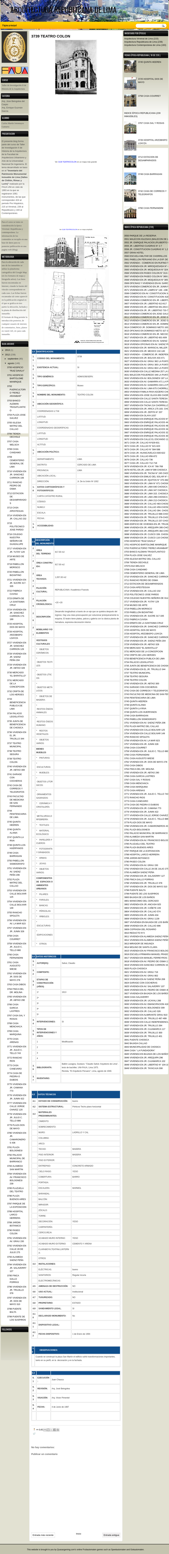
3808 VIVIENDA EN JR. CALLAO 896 (142, 925)
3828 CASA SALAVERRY (136, 997)
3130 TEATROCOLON (67, 162)
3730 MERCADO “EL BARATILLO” (141, 648)
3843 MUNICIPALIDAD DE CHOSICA (142, 1047)
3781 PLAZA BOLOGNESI (137, 829)
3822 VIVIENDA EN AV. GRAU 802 (141, 975)
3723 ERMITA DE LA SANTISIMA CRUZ (143, 623)
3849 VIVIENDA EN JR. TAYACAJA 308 (143, 1068)
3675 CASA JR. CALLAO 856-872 (140, 456)
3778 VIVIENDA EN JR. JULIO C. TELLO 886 (146, 819)
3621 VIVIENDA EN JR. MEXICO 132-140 (144, 351)
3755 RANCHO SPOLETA (137, 737)
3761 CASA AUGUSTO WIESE (139, 758)
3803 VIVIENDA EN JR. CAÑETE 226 (142, 908)
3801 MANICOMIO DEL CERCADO (141, 901)
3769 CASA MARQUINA (136, 787)
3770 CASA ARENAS (134, 790)
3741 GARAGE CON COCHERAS (140, 687)
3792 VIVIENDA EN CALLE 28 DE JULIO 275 (146, 868)
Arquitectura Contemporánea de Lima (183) (145, 45)
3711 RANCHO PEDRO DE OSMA (141, 580)
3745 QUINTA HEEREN (149, 62)
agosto (11, 363)
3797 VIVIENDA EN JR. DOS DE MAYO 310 (145, 886)
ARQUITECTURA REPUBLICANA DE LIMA (63, 9)
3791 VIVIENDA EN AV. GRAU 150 (141, 865)
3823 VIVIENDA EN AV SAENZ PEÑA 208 (144, 979)
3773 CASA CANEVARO (136, 801)
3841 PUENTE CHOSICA (136, 1039)
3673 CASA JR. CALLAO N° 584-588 (142, 449)
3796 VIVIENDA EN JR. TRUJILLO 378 (143, 883)
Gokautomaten (137, 1549)
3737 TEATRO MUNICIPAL (137, 673)
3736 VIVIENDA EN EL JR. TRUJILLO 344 (144, 669)
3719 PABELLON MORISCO (138, 608)
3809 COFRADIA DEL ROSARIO (140, 929)
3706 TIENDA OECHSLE (136, 562)
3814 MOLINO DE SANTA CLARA (140, 947)
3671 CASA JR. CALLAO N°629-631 (142, 442)
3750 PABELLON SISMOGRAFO (140, 719)
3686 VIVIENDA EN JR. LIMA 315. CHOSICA (146, 493)
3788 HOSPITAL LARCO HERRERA (142, 854)
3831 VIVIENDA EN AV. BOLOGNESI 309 (144, 1007)
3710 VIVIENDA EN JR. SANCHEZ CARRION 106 (16, 474)
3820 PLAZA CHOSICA (135, 968)
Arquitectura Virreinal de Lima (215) (141, 38)
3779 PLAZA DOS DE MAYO (138, 822)
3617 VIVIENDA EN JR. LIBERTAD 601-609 (145, 337)
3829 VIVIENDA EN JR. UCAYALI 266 (142, 1000)
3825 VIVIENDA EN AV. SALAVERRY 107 (144, 986)
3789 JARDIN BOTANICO (136, 858)
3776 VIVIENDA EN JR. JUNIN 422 (141, 812)
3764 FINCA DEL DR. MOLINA (139, 769)
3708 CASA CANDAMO (135, 569)
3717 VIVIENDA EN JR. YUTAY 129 (141, 601)
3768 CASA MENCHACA (136, 783)
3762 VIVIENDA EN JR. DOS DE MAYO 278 (145, 762)
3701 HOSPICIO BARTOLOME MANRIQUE (145, 544)
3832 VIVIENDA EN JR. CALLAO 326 (142, 1011)
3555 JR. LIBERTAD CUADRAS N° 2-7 (143, 246)
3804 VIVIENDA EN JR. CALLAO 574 (142, 911)
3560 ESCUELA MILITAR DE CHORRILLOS (145, 256)
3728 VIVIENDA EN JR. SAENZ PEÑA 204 (145, 641)
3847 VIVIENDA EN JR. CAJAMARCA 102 (144, 1061)
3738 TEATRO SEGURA (136, 676)
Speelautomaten (118, 1549)
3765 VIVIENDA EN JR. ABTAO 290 (141, 772)
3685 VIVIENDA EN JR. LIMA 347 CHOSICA (145, 490)
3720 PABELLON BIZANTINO (138, 612)
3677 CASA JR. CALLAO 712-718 (140, 463)
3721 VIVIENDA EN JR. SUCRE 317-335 (144, 616)
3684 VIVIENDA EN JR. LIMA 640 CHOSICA (145, 486)
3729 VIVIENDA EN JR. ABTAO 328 (141, 644)
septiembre (13, 358)
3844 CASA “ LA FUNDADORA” (139, 1050)
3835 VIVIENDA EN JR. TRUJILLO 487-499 (145, 1018)
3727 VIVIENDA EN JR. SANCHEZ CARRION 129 (16, 646)
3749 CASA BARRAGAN (150, 174)
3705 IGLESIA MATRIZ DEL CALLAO (142, 559)
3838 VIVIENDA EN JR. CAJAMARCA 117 (144, 1029)
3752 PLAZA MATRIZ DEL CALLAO (141, 726)
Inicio (78, 1533)
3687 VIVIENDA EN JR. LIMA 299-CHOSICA (146, 497)
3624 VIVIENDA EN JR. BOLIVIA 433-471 (144, 358)
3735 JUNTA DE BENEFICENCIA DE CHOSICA (16, 724)
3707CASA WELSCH (134, 566)
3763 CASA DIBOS (133, 765)
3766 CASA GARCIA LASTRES (139, 776)
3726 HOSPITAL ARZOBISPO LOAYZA (143, 633)
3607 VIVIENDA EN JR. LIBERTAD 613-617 (145, 303)
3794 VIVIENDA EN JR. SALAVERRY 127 (144, 876)
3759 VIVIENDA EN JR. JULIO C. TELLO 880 (146, 751)
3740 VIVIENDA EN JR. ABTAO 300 (141, 683)
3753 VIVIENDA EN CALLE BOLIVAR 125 (144, 730)
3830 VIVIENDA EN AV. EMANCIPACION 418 (146, 1004)
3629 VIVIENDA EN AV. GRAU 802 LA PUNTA (146, 368)
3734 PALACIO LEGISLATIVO (138, 662)
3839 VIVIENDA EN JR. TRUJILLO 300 (143, 1032)
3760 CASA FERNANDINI (150, 208)
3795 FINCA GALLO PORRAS (139, 879)
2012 (7, 354)
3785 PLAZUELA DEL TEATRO (139, 844)
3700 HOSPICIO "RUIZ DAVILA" (140, 541)
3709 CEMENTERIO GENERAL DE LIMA (144, 573)
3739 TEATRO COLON (135, 680)
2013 (7, 350)
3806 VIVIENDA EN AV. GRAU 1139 (141, 918)
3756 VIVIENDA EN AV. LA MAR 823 (142, 740)
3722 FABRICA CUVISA (136, 619)
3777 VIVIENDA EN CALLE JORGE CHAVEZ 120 (16, 1106)
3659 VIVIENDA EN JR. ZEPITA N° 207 (143, 412)
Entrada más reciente (43, 1535)
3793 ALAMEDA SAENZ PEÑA (139, 872)
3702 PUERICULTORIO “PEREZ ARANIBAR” (146, 548)
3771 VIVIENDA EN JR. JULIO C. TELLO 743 (146, 794)
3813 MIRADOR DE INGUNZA (139, 943)
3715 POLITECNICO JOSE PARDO (141, 594)
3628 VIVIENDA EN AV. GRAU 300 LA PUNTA (146, 364)
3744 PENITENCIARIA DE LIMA (139, 698)
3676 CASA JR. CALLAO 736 (138, 459)
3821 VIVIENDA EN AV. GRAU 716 (141, 972)
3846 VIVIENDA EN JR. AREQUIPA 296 (143, 1057)
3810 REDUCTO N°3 (134, 933)
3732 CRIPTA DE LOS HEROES (140, 655)
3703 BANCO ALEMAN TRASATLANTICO (144, 551)
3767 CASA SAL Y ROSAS (151, 123)
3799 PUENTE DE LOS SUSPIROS (141, 893)
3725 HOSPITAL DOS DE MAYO (140, 630)
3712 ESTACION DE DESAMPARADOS (143, 584)
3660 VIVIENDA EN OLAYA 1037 (140, 415)
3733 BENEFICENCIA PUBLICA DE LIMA (144, 658)
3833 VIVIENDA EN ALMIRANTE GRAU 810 (145, 1015)
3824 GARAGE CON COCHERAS (140, 982)
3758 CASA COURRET (149, 96)
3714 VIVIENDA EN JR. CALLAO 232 (142, 591)
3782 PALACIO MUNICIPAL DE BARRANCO (146, 833)
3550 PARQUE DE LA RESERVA (140, 235)
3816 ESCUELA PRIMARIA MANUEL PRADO (146, 954)
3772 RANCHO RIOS (134, 797)
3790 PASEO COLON (134, 861)
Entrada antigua (111, 1535)
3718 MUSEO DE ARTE (136, 605)
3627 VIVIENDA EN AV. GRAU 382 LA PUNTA (146, 361)
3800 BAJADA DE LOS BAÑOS (139, 897)
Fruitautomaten (89, 1549)
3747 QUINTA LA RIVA (135, 708)
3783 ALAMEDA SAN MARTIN (139, 836)
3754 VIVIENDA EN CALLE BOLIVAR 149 (144, 733)
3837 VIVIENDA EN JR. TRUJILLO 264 (143, 1025)
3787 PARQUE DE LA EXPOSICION (142, 851)
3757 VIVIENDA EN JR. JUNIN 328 (141, 744)
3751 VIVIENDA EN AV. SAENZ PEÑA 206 (144, 722)
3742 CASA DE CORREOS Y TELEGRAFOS (146, 690)
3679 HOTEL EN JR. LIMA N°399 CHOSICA (145, 470)
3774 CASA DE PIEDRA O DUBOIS (141, 804)
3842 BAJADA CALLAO (135, 1043)
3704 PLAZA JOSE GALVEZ (138, 555)
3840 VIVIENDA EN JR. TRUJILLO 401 (143, 1036)
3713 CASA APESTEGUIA (137, 587)
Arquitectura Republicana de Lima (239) (143, 42)
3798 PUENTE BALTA (135, 890)
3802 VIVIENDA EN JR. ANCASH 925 (142, 904)
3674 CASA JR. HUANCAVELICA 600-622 (144, 453)
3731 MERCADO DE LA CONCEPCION (143, 651)
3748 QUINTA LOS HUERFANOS (140, 712)
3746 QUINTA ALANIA (135, 705)
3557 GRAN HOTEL (134, 252)
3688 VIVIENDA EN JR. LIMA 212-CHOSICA (146, 500)
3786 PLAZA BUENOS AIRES (138, 847)
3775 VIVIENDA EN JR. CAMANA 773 (142, 808)
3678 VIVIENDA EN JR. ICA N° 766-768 (143, 466)
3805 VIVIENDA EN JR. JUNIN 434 (141, 915)
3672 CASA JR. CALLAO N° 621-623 (142, 446)
